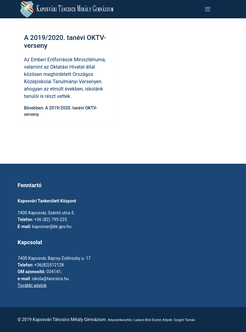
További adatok (32, 285)
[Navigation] (207, 9)
